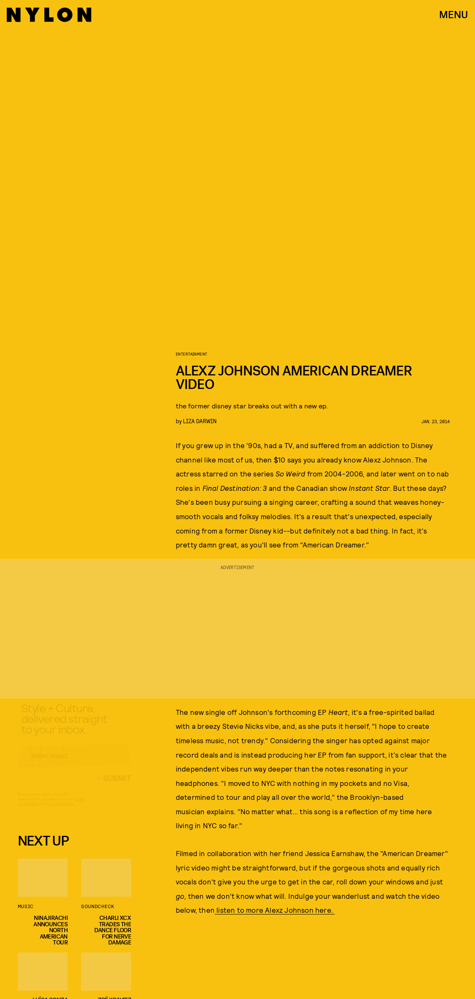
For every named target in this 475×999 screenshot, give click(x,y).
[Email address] (74, 763)
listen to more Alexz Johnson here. (275, 910)
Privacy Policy (59, 810)
